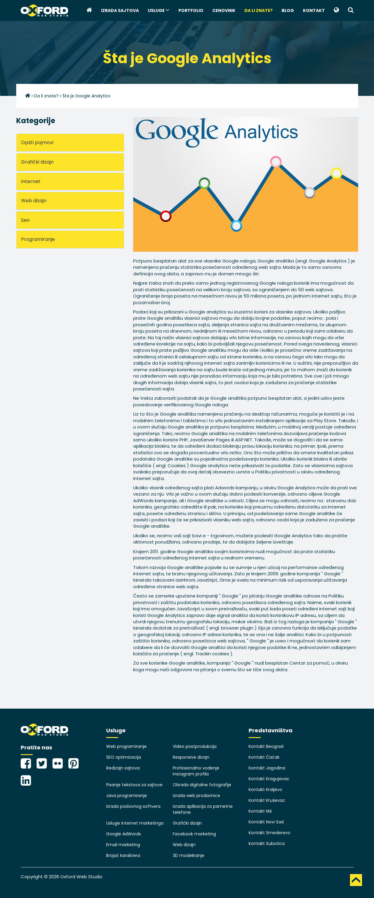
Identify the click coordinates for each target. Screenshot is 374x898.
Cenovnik (223, 10)
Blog (288, 10)
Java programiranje (126, 796)
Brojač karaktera (123, 855)
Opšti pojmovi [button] (37, 142)
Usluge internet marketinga (134, 823)
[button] (336, 10)
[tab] (70, 142)
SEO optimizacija (123, 757)
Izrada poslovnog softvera (133, 806)
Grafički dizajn (187, 823)
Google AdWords (123, 834)
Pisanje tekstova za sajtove (134, 785)
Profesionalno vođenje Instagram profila (196, 771)
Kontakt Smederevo (269, 833)
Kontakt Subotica (267, 843)
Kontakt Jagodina (267, 768)
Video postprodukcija (195, 746)
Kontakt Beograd (266, 746)
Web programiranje (126, 746)
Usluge (158, 10)
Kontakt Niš (260, 811)
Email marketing (123, 845)
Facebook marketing (194, 834)
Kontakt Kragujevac (269, 779)
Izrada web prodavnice (196, 796)
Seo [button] (25, 220)
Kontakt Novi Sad (266, 822)
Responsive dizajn (191, 757)
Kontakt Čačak (264, 757)
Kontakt (314, 10)
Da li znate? (258, 10)
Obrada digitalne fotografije (202, 785)
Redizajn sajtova (123, 768)
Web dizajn (184, 845)
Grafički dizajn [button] (37, 162)
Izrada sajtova (120, 10)
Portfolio (190, 10)
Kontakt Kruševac (267, 800)
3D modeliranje (188, 855)
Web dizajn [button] (33, 200)
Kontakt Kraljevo (265, 790)
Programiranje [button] (38, 239)
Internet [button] (30, 181)
